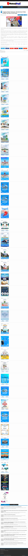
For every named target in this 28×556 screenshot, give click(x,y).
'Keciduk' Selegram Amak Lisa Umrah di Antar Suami (11, 518)
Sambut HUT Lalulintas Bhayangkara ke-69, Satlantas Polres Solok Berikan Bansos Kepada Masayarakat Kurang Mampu (14, 522)
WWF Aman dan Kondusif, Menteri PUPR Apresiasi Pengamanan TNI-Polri (13, 542)
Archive (14, 504)
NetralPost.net (2, 555)
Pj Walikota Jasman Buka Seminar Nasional (9, 514)
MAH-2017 (26, 555)
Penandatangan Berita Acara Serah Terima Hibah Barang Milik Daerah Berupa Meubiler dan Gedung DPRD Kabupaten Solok (15, 526)
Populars (5, 504)
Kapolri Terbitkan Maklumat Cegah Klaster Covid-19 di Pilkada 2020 (12, 506)
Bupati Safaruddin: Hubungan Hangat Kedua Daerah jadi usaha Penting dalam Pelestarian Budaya (15, 511)
